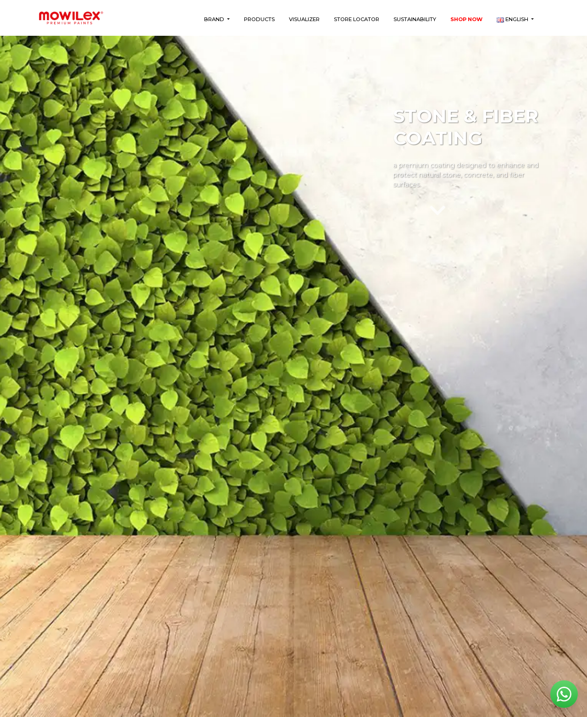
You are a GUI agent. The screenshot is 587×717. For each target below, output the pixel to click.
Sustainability (414, 19)
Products (259, 19)
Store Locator (356, 19)
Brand (215, 19)
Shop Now (466, 19)
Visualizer (304, 19)
